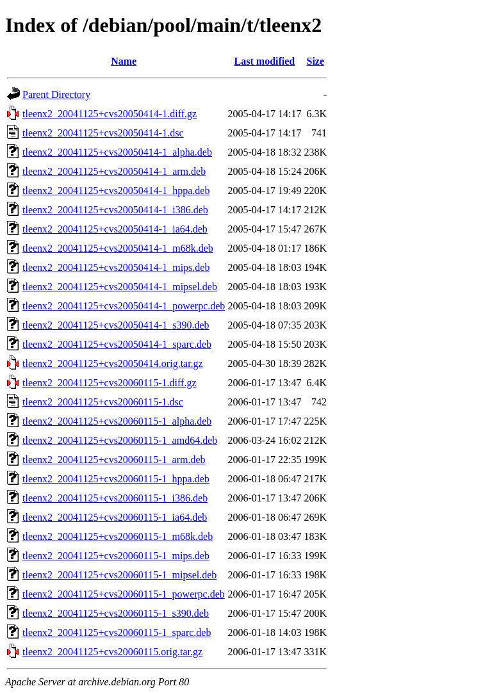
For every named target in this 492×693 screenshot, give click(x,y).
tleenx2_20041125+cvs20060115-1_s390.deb (115, 613)
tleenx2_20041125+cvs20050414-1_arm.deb (114, 171)
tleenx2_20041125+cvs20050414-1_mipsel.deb (119, 286)
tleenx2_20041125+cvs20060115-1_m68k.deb (117, 536)
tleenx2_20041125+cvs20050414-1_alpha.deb (117, 152)
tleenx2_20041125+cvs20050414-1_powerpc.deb (123, 305)
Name (123, 61)
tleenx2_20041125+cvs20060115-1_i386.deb (115, 498)
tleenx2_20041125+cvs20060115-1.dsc (102, 401)
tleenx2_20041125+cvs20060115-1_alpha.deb (116, 421)
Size (315, 61)
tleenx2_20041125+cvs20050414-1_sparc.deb (116, 344)
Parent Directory (56, 94)
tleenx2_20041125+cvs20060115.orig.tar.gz (112, 651)
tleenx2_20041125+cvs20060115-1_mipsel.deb (119, 574)
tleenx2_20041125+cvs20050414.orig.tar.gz (112, 363)
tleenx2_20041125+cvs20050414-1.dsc (103, 132)
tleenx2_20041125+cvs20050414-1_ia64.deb (115, 229)
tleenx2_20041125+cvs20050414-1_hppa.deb (115, 190)
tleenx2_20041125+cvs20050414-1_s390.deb (115, 325)
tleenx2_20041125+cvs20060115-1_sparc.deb (116, 632)
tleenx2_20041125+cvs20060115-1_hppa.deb (115, 478)
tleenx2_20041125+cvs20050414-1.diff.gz (109, 113)
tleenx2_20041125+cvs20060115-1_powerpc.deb (123, 594)
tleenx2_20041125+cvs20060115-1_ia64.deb (114, 517)
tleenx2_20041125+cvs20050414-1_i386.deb (115, 209)
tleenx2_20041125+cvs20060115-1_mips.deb (115, 555)
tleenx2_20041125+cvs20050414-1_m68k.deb (117, 248)
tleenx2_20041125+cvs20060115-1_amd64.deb (119, 440)
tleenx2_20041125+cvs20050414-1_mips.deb (115, 267)
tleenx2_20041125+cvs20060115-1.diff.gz (109, 382)
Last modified (264, 61)
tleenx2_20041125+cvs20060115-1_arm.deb (114, 459)
